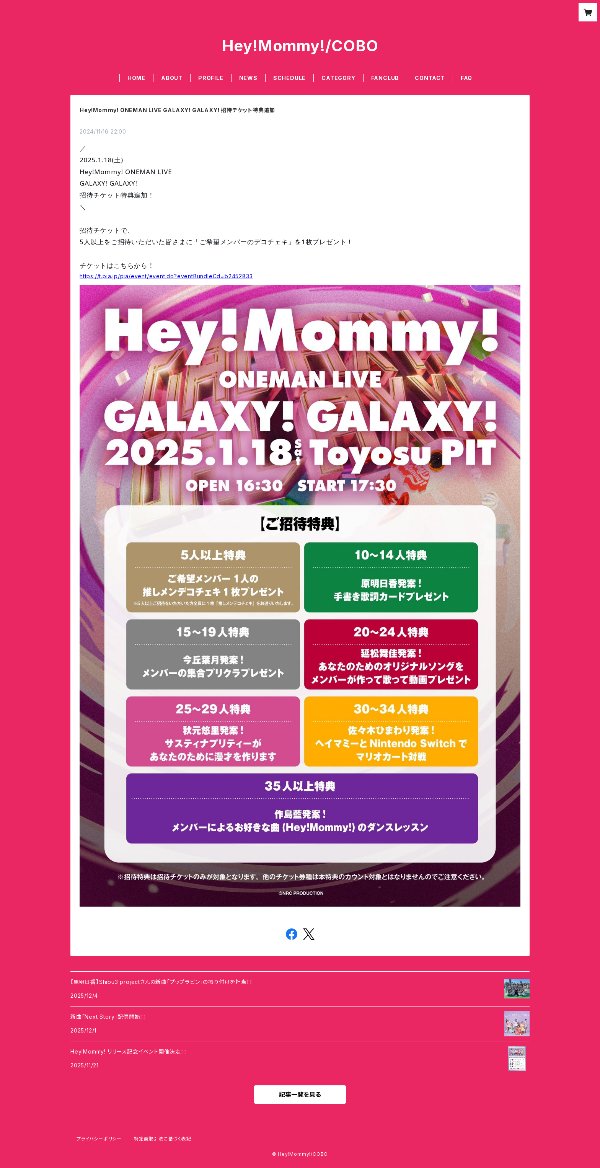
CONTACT (430, 78)
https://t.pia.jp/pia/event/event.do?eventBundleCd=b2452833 (166, 276)
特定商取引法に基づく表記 (162, 1139)
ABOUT (172, 78)
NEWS (248, 78)
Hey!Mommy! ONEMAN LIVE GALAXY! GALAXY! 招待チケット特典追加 (177, 110)
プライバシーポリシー (99, 1139)
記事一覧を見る (300, 1094)
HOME (136, 78)
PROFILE (210, 78)
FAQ (466, 78)
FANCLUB (385, 78)
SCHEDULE (289, 78)
